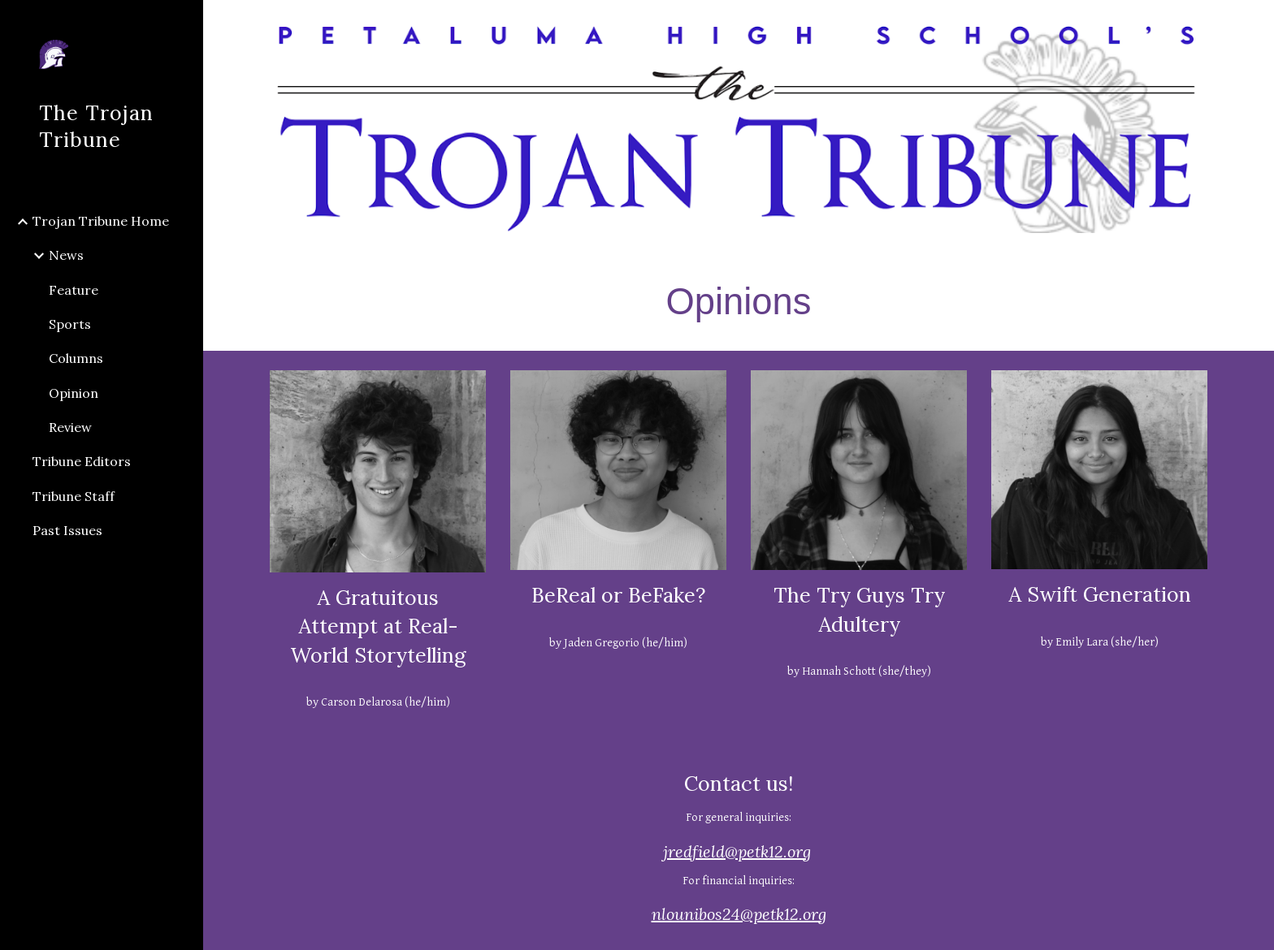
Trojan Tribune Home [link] (100, 221)
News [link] (66, 255)
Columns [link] (76, 358)
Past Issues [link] (67, 530)
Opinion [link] (73, 393)
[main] (738, 301)
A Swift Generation (1099, 594)
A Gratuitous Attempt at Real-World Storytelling (378, 626)
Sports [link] (70, 324)
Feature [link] (73, 290)
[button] (1254, 22)
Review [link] (70, 427)
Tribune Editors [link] (81, 461)
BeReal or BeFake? (618, 595)
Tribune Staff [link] (73, 496)
